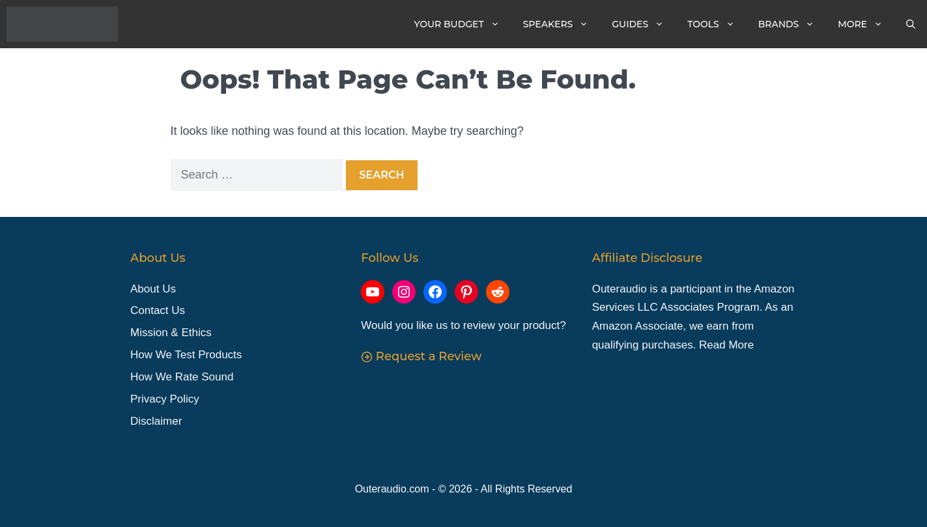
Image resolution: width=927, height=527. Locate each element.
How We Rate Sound (181, 377)
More (866, 24)
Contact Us (157, 310)
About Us (153, 289)
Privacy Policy (164, 399)
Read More (726, 345)
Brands (792, 24)
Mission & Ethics (171, 332)
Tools (717, 24)
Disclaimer (156, 421)
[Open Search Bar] (910, 24)
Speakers (562, 24)
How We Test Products (186, 355)
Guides (644, 24)
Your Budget (462, 24)
